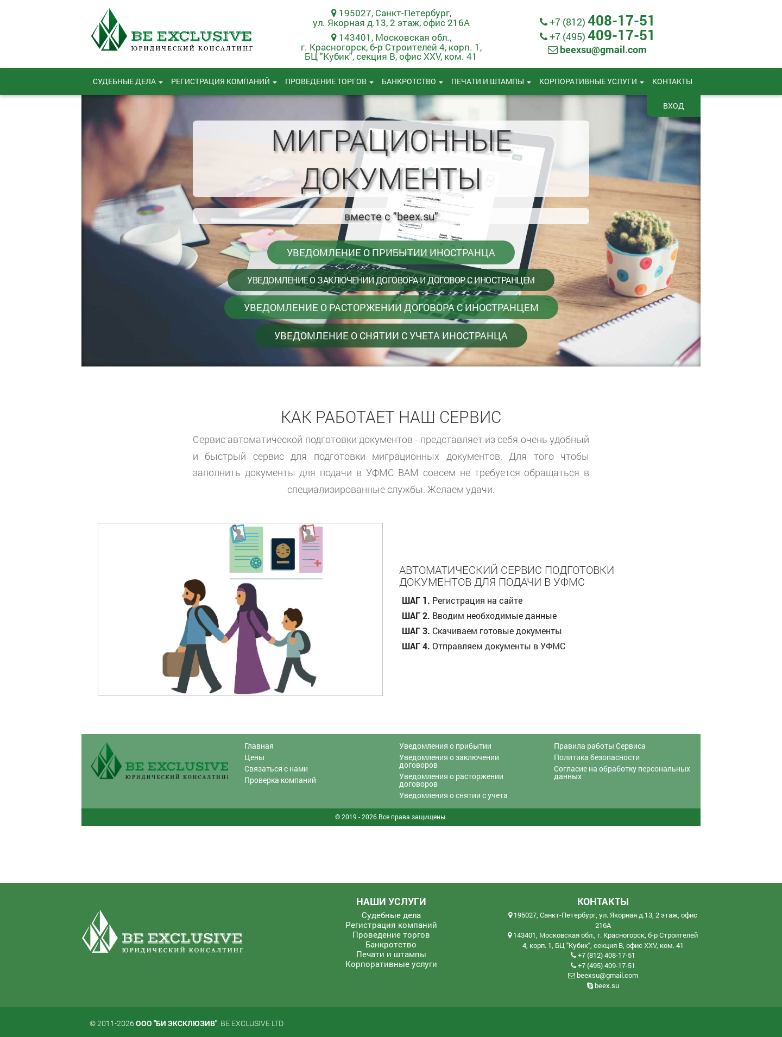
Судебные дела (128, 81)
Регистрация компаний (224, 81)
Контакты (672, 81)
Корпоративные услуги (591, 81)
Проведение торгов (329, 81)
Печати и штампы (491, 81)
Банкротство (412, 81)
